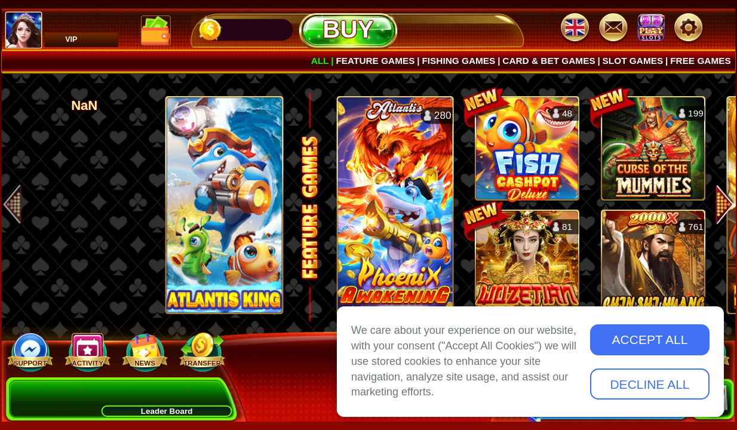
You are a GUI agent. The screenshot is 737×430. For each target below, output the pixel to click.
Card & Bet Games (548, 60)
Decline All (649, 384)
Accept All (650, 339)
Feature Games (375, 60)
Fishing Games (458, 60)
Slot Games (633, 60)
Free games (700, 60)
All (320, 60)
